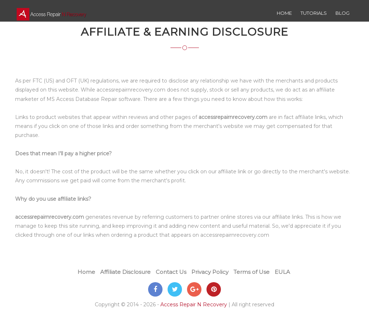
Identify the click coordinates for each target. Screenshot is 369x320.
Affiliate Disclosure (125, 271)
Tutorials (314, 13)
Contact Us (171, 271)
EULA (282, 271)
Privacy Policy (209, 271)
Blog (342, 13)
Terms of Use (252, 271)
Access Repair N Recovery (193, 304)
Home (284, 13)
